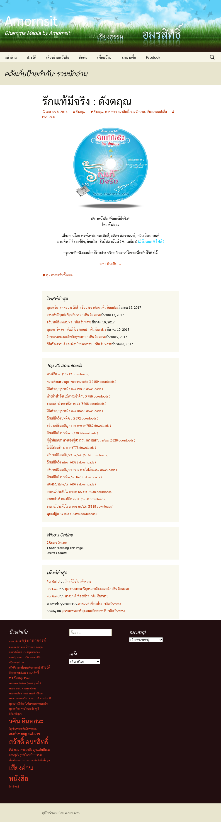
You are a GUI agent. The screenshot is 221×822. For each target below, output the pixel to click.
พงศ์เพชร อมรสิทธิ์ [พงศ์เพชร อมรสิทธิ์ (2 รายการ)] (28, 672)
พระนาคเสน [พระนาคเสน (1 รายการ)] (15, 688)
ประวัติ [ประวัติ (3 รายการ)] (45, 667)
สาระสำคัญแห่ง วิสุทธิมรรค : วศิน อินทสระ (74, 315)
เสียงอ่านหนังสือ (57, 57)
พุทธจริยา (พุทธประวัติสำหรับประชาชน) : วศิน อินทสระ (82, 307)
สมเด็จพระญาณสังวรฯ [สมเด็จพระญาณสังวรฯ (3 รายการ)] (24, 733)
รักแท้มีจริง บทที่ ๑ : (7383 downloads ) (72, 433)
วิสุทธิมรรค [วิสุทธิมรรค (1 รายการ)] (14, 728)
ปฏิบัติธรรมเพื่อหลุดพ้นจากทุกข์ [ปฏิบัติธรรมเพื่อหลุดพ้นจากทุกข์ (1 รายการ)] (24, 667)
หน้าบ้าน (11, 57)
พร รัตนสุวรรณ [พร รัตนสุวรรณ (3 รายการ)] (19, 677)
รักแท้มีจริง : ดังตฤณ (87, 101)
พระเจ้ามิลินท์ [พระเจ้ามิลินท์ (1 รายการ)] (36, 693)
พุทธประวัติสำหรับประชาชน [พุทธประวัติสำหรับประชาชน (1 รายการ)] (23, 703)
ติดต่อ (83, 57)
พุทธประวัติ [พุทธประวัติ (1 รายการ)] (45, 698)
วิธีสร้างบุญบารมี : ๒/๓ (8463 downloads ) (75, 411)
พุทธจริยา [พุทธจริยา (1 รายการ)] (23, 698)
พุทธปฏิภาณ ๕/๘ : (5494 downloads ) (72, 514)
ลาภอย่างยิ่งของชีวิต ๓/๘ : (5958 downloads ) (76, 499)
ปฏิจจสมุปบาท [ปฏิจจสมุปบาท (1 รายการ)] (16, 662)
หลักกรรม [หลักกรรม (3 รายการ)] (35, 754)
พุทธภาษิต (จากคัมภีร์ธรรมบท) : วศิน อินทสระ (76, 329)
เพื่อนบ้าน (104, 57)
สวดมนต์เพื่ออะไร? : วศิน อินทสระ (86, 596)
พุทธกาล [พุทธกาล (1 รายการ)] (13, 698)
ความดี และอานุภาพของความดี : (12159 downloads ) (81, 381)
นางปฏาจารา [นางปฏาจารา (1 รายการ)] (15, 657)
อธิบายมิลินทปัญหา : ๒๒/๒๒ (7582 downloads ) (79, 425)
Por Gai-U (53, 581)
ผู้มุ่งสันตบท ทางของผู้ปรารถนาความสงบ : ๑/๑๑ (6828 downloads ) (91, 440)
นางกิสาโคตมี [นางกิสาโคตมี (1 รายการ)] (15, 652)
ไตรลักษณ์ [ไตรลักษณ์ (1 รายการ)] (14, 786)
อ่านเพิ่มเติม (110, 264)
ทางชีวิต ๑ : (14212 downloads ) (68, 374)
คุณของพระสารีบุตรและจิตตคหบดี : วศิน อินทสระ (97, 589)
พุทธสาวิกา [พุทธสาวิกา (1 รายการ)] (14, 708)
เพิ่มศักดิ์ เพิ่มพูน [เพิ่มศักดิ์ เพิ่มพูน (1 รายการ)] (42, 760)
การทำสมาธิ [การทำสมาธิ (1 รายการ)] (15, 641)
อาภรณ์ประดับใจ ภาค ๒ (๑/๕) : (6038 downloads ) (80, 492)
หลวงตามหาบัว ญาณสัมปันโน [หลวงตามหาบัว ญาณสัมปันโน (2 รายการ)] (32, 750)
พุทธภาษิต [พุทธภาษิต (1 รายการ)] (42, 703)
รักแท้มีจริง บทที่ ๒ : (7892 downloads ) (72, 418)
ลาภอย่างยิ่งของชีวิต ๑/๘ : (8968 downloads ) (76, 403)
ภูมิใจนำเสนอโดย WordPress (61, 813)
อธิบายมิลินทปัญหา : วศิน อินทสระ (69, 322)
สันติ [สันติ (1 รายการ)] (11, 749)
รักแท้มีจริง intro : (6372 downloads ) (71, 462)
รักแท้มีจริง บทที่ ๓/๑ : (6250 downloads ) (74, 477)
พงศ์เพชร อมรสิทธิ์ (117, 111)
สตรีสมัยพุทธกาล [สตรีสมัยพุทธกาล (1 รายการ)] (28, 728)
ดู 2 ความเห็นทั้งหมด (59, 275)
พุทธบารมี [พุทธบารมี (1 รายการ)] (34, 698)
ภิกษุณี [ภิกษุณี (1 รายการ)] (35, 708)
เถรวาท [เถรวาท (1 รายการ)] (29, 760)
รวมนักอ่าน (137, 111)
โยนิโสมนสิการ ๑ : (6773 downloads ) (71, 447)
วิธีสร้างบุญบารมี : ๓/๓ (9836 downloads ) (75, 389)
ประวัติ (31, 57)
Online (57, 542)
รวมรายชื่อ (128, 57)
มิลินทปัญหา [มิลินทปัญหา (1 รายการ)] (15, 713)
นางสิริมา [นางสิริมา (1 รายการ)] (37, 657)
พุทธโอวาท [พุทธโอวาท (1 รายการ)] (26, 708)
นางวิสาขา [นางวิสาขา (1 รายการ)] (28, 657)
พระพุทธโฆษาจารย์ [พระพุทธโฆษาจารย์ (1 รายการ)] (18, 693)
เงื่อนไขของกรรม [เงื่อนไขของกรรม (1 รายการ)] (17, 760)
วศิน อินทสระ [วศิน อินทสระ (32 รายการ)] (26, 721)
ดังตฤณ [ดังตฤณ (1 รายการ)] (39, 647)
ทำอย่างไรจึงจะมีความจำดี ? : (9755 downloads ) (78, 396)
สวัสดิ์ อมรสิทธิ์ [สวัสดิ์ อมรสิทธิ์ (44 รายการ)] (29, 741)
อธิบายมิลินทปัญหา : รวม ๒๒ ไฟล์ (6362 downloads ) (82, 470)
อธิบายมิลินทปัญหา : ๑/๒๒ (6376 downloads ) (77, 455)
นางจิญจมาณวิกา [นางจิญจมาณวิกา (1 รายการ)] (31, 652)
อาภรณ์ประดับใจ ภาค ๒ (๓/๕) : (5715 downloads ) (80, 506)
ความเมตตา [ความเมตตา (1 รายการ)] (14, 647)
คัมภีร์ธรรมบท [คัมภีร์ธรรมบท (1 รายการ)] (28, 647)
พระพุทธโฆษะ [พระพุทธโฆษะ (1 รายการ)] (29, 688)
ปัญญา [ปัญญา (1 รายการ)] (12, 672)
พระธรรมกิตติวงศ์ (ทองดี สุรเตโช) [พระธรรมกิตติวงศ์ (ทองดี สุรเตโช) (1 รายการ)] (25, 683)
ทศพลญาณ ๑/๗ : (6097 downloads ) (71, 484)
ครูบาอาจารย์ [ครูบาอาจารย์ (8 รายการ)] (34, 640)
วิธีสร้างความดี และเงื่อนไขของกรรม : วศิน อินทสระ (79, 344)
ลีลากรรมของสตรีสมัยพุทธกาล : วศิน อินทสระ (76, 337)
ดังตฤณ (80, 111)
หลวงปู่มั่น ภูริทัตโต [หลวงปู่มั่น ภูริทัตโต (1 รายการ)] (18, 755)
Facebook (153, 57)
